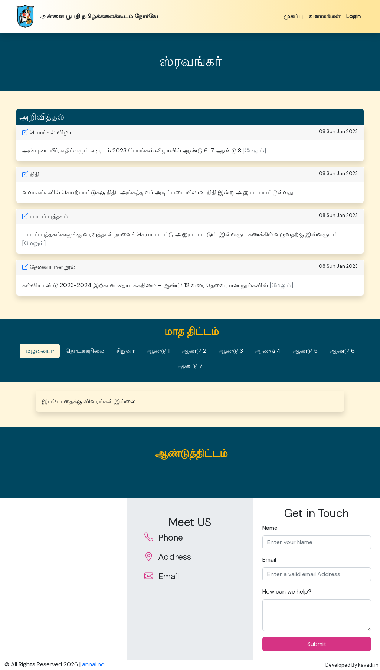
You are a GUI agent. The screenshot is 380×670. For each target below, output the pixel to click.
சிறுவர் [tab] (125, 351)
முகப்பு (293, 16)
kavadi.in (368, 665)
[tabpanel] (190, 401)
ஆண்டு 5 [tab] (305, 351)
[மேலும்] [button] (254, 150)
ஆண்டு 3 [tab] (230, 351)
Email (269, 560)
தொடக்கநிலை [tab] (85, 351)
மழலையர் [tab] (40, 351)
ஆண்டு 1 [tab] (158, 351)
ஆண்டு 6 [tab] (342, 351)
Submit (316, 644)
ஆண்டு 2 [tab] (193, 351)
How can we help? (286, 591)
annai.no (93, 664)
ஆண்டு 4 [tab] (268, 351)
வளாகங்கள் (324, 16)
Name (270, 528)
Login (353, 16)
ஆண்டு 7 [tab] (190, 366)
